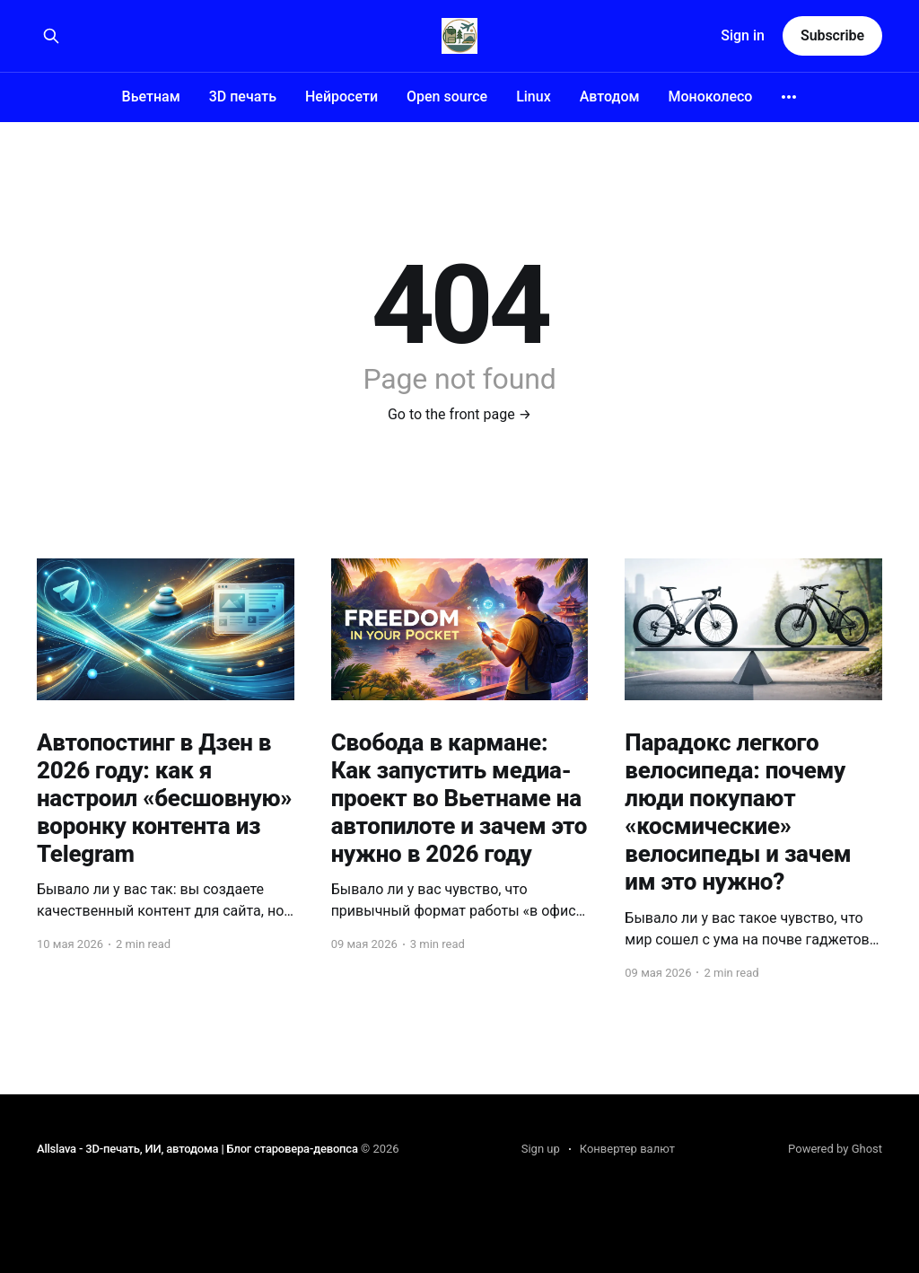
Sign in (743, 35)
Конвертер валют (627, 1148)
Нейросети (341, 96)
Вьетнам (151, 96)
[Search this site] (51, 36)
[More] (788, 96)
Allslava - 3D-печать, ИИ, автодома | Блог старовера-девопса (197, 1148)
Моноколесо (710, 96)
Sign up (540, 1148)
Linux (533, 96)
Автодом (610, 96)
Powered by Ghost (835, 1148)
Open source (447, 96)
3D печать (242, 96)
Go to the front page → (459, 414)
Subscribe (832, 35)
